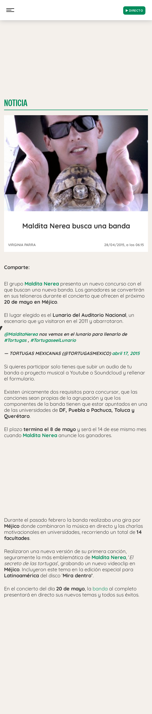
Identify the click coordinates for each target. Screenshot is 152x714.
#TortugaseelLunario (53, 340)
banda (100, 588)
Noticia (15, 103)
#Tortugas (15, 340)
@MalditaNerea (21, 334)
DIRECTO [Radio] (134, 10)
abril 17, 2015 (126, 353)
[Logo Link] (68, 9)
